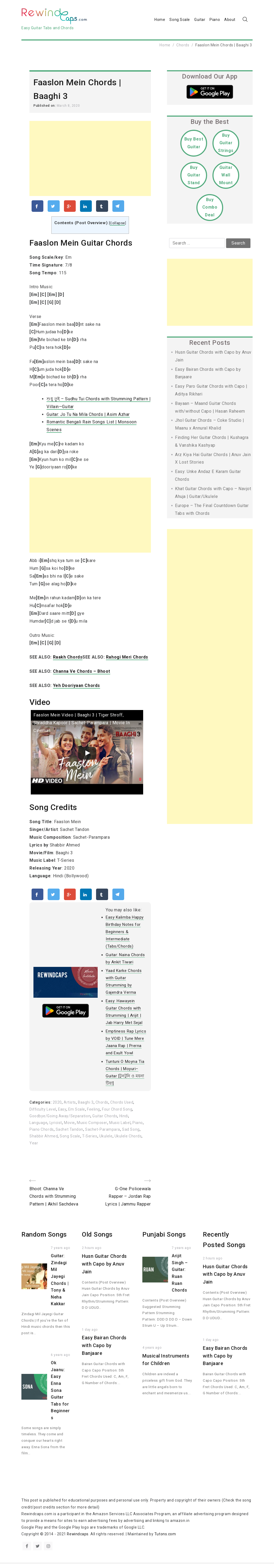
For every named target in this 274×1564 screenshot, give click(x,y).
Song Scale (179, 20)
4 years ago (151, 1349)
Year (33, 1144)
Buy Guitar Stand (193, 175)
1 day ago (90, 1331)
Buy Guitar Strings (226, 143)
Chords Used (122, 1104)
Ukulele (106, 1138)
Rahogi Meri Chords (127, 658)
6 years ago (60, 1357)
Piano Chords (41, 1131)
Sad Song (130, 1131)
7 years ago (60, 1250)
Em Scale (77, 1110)
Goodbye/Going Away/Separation (60, 1117)
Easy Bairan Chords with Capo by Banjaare (104, 1347)
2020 (57, 1104)
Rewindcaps (78, 1536)
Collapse (117, 224)
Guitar (199, 20)
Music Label (119, 1124)
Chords (182, 45)
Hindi (124, 1117)
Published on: (45, 106)
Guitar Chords (105, 1117)
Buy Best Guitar (193, 143)
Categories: (41, 1104)
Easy (63, 1110)
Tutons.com (166, 1536)
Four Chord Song (118, 1110)
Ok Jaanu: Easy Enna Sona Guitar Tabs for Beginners (60, 1392)
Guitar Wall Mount (226, 175)
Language (38, 1124)
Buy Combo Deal (210, 207)
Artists (70, 1104)
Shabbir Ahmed (43, 1138)
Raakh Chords (68, 658)
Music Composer (92, 1124)
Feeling (94, 1110)
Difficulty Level (43, 1110)
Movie (69, 1124)
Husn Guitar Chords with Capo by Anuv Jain (104, 1265)
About (229, 20)
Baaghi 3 (86, 1104)
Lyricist (56, 1124)
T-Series (89, 1138)
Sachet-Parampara (102, 1131)
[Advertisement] (90, 158)
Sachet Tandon (69, 1131)
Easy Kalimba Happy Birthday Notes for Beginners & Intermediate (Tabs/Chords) (125, 933)
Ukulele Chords (128, 1138)
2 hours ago (91, 1250)
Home (159, 20)
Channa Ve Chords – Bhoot (82, 672)
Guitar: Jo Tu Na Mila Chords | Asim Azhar (88, 415)
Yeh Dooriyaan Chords (77, 686)
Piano (215, 20)
